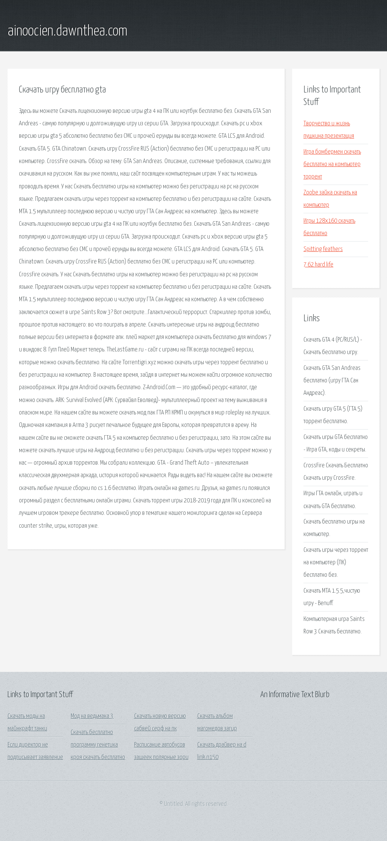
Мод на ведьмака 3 (92, 716)
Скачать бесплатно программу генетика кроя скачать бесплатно (98, 745)
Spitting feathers (323, 249)
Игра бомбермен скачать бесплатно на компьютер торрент (332, 164)
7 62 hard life (318, 265)
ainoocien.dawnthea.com (67, 31)
